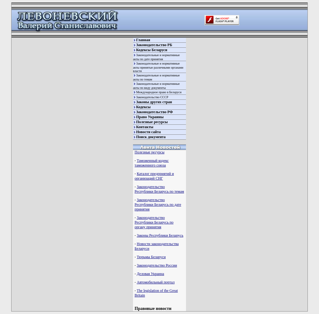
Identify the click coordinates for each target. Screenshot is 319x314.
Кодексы (143, 107)
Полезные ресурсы (152, 122)
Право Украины (150, 117)
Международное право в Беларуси (159, 92)
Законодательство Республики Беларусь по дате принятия (158, 204)
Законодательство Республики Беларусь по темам (159, 189)
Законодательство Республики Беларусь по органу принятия (154, 222)
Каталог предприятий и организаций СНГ (154, 176)
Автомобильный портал (155, 282)
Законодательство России (157, 265)
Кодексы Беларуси (151, 50)
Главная (143, 40)
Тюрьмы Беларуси (151, 257)
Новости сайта (148, 132)
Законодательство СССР (152, 97)
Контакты (144, 127)
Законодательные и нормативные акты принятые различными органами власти (158, 67)
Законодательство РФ (154, 112)
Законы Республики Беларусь (160, 235)
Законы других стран (154, 102)
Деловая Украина (150, 274)
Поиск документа (151, 137)
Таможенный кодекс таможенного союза (152, 162)
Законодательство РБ (154, 45)
